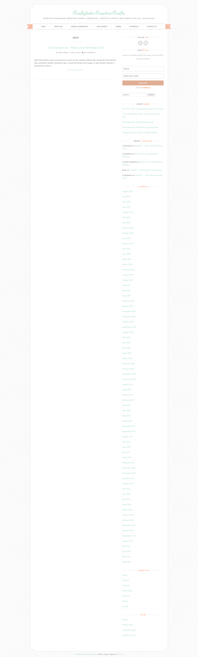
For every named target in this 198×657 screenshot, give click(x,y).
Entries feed (127, 624)
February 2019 (128, 400)
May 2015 (126, 556)
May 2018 (126, 415)
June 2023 (126, 238)
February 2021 (128, 301)
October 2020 (128, 321)
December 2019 (129, 374)
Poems (118, 26)
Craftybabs (63, 53)
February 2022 (128, 269)
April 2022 (126, 259)
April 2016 (126, 504)
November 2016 (129, 473)
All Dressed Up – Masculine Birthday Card (76, 47)
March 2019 (127, 394)
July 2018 (126, 405)
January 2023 (128, 243)
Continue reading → (75, 70)
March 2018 (127, 421)
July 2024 (126, 217)
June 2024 (126, 222)
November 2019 (129, 379)
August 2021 (127, 280)
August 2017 (127, 436)
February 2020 (128, 363)
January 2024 (128, 227)
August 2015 (127, 541)
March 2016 (127, 509)
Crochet (125, 580)
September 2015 (129, 535)
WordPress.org (128, 635)
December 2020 (129, 311)
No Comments (88, 53)
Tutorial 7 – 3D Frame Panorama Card (145, 170)
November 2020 (129, 316)
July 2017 (126, 441)
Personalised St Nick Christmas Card (137, 122)
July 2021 (126, 285)
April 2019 (126, 389)
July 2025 (126, 196)
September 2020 (129, 327)
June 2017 (126, 447)
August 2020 (127, 332)
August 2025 (127, 191)
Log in (125, 619)
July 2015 (126, 546)
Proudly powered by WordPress (86, 654)
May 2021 (126, 290)
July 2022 (126, 248)
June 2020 (126, 342)
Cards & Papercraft (79, 26)
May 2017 (126, 452)
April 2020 (126, 353)
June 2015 (126, 551)
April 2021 (126, 295)
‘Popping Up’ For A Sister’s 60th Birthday (139, 132)
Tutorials (134, 26)
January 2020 (128, 368)
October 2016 (128, 478)
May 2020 (126, 347)
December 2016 (129, 468)
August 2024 (127, 212)
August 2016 (127, 483)
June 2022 (126, 254)
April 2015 (126, 561)
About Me (58, 26)
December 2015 (129, 525)
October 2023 (128, 233)
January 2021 (128, 306)
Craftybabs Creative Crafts (99, 12)
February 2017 (128, 462)
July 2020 (126, 337)
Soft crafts (102, 26)
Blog (43, 26)
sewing (125, 606)
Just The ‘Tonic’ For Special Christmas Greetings (142, 108)
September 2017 (129, 431)
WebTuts (120, 654)
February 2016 (128, 514)
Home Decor (127, 590)
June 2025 (126, 201)
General (125, 585)
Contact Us (151, 26)
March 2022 (127, 264)
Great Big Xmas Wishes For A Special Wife (140, 127)
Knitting (126, 596)
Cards (124, 575)
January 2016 (128, 520)
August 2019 (127, 384)
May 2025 (126, 207)
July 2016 (126, 488)
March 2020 (127, 358)
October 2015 (128, 530)
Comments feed (129, 630)
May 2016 (126, 499)
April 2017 (126, 457)
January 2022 (128, 274)
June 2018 (126, 410)
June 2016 (126, 494)
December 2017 (129, 426)
